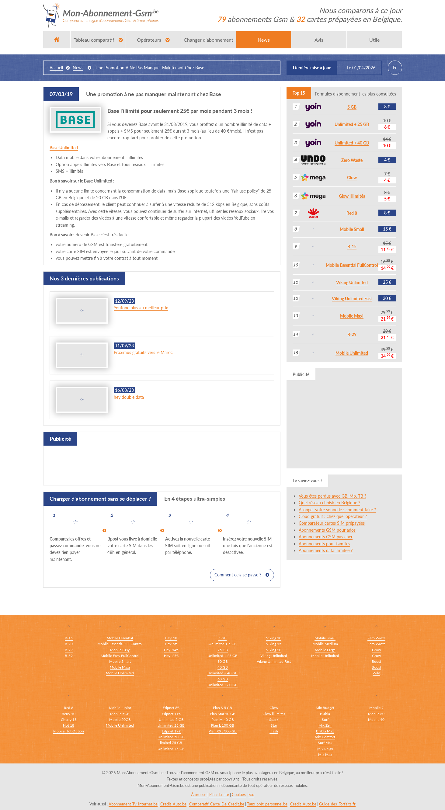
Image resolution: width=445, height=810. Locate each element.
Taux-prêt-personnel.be (267, 803)
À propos (199, 794)
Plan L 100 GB (222, 725)
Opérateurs (153, 40)
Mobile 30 (376, 713)
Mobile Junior (120, 707)
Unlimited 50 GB (171, 737)
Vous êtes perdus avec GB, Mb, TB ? (332, 496)
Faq (251, 794)
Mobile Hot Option (68, 730)
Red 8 (351, 213)
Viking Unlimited (352, 282)
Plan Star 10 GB (222, 713)
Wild (376, 673)
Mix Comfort (325, 737)
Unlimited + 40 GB (352, 142)
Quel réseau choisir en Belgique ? (329, 502)
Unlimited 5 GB (171, 719)
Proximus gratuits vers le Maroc (143, 352)
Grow (376, 649)
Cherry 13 (69, 719)
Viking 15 (273, 643)
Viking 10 (273, 638)
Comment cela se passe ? (241, 574)
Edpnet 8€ (171, 707)
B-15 (351, 246)
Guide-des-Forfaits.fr (337, 803)
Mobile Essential (120, 638)
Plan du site (219, 794)
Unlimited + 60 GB (222, 684)
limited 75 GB (171, 742)
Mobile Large (325, 649)
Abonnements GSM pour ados (327, 530)
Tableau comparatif (98, 40)
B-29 (351, 334)
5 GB (351, 107)
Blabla (325, 713)
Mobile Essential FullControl (352, 265)
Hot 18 (68, 725)
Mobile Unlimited (351, 353)
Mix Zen (325, 725)
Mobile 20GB (120, 719)
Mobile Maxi (351, 315)
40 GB (222, 667)
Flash (273, 730)
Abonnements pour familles (324, 543)
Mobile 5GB (120, 713)
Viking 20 (273, 649)
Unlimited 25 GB (171, 725)
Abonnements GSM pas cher (326, 536)
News (264, 40)
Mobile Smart (120, 661)
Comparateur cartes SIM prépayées (332, 523)
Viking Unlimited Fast (352, 298)
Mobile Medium (325, 643)
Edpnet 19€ (171, 730)
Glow (352, 177)
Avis (319, 40)
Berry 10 (68, 713)
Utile (374, 40)
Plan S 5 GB (222, 707)
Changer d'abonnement (208, 40)
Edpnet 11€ (171, 713)
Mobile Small (352, 229)
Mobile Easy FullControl (120, 655)
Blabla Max (325, 730)
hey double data (129, 397)
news (78, 67)
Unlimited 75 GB (171, 748)
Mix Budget (325, 707)
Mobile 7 (376, 707)
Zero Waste (352, 160)
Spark (273, 719)
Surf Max (325, 742)
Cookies (239, 794)
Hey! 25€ (171, 655)
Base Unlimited (64, 147)
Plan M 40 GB (222, 719)
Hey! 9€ (171, 643)
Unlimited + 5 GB (223, 643)
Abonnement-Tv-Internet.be (133, 803)
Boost (376, 661)
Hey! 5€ (171, 638)
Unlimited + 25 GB (352, 124)
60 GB (222, 678)
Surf (325, 719)
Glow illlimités (352, 196)
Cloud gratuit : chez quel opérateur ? (333, 516)
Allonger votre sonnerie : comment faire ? (337, 509)
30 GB (222, 661)
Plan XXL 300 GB (223, 730)
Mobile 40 (376, 719)
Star (274, 725)
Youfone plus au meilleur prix (141, 307)
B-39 (69, 655)
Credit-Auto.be (173, 803)
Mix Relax (325, 748)
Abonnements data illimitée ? (326, 550)
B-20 (69, 643)
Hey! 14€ (171, 649)
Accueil (56, 67)
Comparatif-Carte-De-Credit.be (216, 803)
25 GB (222, 649)
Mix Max (325, 754)
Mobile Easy (120, 649)
